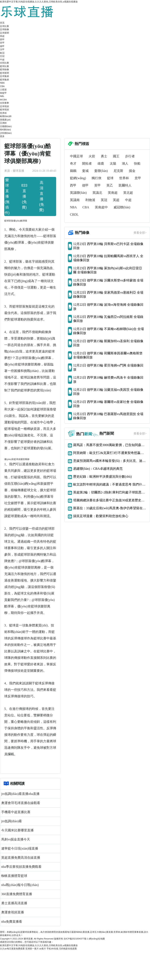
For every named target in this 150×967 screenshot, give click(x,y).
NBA (2, 83)
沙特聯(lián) (6, 133)
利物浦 (90, 200)
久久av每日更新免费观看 (12, 948)
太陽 (113, 163)
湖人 (125, 163)
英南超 (113, 192)
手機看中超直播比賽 (15, 812)
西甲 (2, 39)
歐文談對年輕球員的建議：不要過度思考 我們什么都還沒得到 (110, 484)
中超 (2, 59)
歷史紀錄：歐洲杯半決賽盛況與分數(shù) (102, 476)
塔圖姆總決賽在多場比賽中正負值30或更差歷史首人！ (110, 500)
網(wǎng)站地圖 (97, 938)
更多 (2, 136)
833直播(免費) (24, 196)
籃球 (110, 178)
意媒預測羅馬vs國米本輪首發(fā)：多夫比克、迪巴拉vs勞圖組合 (110, 460)
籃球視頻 (4, 109)
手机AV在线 (52, 948)
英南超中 (101, 207)
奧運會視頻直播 (12, 912)
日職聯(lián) (6, 126)
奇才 (73, 163)
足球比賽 (4, 26)
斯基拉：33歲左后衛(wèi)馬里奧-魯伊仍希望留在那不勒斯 (110, 508)
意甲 (2, 43)
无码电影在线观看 (68, 948)
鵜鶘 (73, 171)
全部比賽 (4, 63)
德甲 (2, 46)
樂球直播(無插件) (7, 196)
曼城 (85, 171)
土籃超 (3, 89)
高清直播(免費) (41, 196)
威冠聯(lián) (122, 207)
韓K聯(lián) (5, 129)
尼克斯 (118, 171)
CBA (2, 86)
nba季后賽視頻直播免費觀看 (21, 866)
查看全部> (140, 232)
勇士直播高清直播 (14, 903)
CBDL (74, 214)
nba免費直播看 (11, 921)
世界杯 (3, 113)
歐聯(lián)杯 (6, 116)
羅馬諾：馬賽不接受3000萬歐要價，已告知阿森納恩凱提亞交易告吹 (110, 445)
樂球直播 (28, 938)
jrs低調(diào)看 (11, 821)
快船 (137, 163)
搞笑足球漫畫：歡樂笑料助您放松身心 (100, 516)
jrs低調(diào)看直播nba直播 (20, 794)
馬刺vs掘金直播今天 (15, 839)
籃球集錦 (4, 79)
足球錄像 (4, 29)
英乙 (109, 185)
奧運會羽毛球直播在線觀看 (20, 803)
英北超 (128, 192)
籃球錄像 (4, 69)
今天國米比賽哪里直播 (17, 830)
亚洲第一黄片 (32, 948)
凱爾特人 (125, 185)
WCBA (3, 99)
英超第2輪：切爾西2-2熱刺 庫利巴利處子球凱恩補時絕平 (110, 492)
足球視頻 (4, 106)
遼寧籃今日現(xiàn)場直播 (19, 848)
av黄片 (42, 948)
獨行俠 (96, 178)
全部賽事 (4, 103)
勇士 (104, 156)
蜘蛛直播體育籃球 (14, 876)
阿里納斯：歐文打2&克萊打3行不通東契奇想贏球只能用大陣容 (110, 453)
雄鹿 (101, 163)
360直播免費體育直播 (16, 894)
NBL (2, 96)
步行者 (130, 156)
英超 (2, 36)
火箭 (92, 156)
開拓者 (87, 163)
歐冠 (2, 53)
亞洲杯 (3, 123)
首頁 (2, 22)
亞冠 (2, 56)
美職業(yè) (5, 119)
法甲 (2, 49)
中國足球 (76, 156)
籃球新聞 (4, 73)
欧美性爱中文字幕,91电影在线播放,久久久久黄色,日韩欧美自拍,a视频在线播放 (39, 1)
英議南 (75, 200)
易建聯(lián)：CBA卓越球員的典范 (98, 468)
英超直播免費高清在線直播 (20, 857)
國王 (116, 156)
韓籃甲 (3, 93)
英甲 (97, 185)
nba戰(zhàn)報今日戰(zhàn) (20, 885)
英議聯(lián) (78, 192)
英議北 (97, 192)
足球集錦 (4, 76)
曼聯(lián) (101, 171)
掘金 (132, 171)
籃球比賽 (4, 66)
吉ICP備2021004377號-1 (76, 938)
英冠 (104, 200)
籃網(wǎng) (78, 178)
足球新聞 (4, 33)
